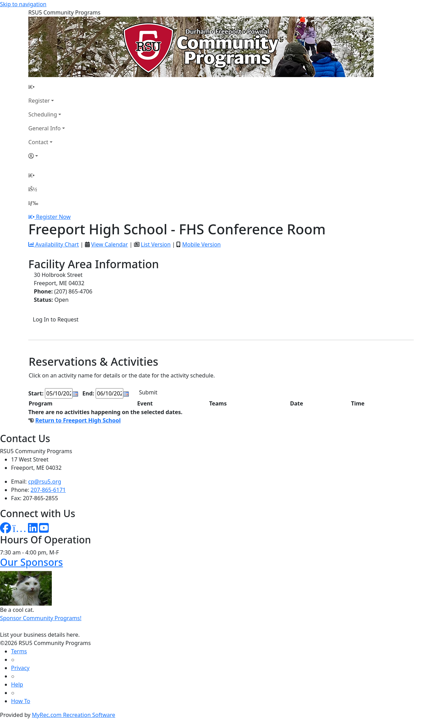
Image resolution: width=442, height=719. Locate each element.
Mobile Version (201, 244)
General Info (44, 128)
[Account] (46, 156)
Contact (38, 142)
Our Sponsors (31, 562)
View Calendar (109, 244)
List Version (156, 244)
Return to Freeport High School (78, 420)
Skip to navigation (23, 4)
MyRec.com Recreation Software (73, 715)
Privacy (20, 668)
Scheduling (42, 114)
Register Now (53, 217)
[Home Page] (46, 87)
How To (20, 701)
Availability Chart (53, 244)
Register (39, 100)
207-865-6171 (48, 490)
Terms (19, 651)
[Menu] (33, 203)
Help (17, 684)
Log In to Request (55, 319)
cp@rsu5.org (44, 481)
